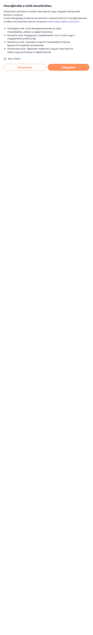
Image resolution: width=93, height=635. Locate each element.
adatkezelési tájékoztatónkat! (63, 21)
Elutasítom (25, 67)
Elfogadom (69, 67)
